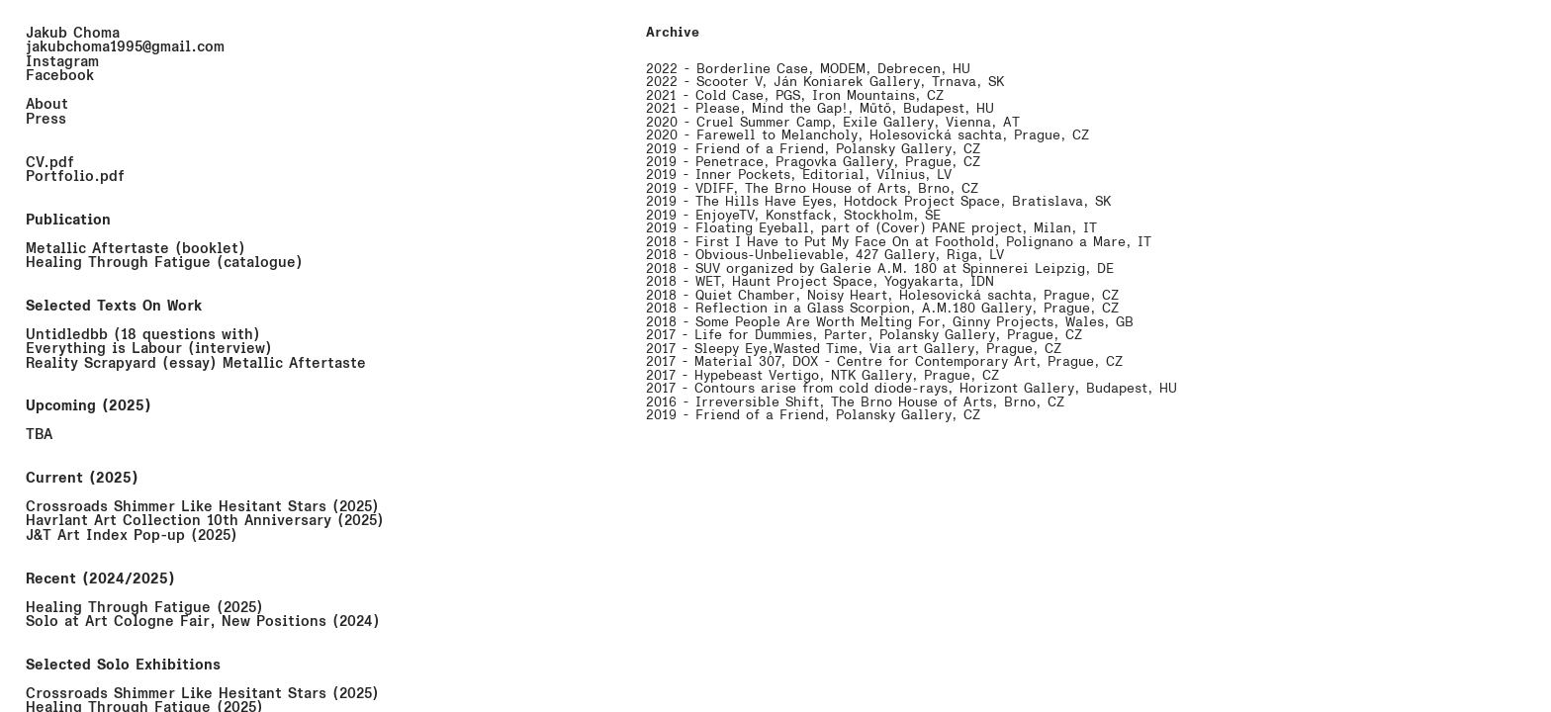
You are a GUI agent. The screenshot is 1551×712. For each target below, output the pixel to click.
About (47, 104)
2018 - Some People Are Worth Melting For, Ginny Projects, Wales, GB (890, 321)
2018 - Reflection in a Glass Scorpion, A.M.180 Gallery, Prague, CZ (882, 308)
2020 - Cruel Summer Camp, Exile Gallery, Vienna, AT (833, 122)
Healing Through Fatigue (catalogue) (164, 262)
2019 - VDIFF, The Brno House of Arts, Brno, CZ (812, 188)
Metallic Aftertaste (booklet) (135, 248)
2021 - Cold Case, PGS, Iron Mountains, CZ (795, 95)
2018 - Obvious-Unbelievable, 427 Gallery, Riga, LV (825, 254)
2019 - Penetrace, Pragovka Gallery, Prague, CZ (813, 161)
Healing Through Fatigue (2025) (144, 607)
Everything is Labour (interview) (149, 348)
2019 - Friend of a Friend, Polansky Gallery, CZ (813, 148)
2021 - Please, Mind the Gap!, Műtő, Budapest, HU (820, 108)
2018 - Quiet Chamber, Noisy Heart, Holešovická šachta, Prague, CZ (882, 295)
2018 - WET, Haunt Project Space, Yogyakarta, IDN (820, 281)
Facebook (60, 75)
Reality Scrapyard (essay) (121, 363)
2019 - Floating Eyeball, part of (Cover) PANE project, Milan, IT (871, 228)
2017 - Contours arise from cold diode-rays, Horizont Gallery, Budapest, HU (911, 388)
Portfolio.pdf (75, 176)
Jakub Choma (73, 33)
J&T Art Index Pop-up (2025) (131, 535)
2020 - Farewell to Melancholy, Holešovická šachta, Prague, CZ (867, 135)
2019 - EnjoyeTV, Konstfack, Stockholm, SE (793, 215)
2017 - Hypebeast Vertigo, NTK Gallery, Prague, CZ (822, 375)
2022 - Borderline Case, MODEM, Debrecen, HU (808, 68)
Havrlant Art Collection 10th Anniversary (178, 520)
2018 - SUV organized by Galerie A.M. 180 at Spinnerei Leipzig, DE (880, 268)
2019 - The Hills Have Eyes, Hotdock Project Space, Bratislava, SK (878, 201)
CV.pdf (50, 162)
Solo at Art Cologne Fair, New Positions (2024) (203, 621)
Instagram (62, 61)
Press (46, 119)
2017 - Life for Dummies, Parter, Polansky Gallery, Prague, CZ (864, 334)
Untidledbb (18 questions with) (143, 334)
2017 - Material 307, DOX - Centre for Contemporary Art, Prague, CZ (884, 361)
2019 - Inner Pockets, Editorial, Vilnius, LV (799, 174)
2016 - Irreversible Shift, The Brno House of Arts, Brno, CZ (855, 402)
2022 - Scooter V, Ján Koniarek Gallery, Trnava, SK (825, 81)
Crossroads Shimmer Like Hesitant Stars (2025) (202, 506)
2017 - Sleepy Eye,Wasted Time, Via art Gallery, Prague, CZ (853, 348)
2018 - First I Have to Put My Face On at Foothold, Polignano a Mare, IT (898, 241)
